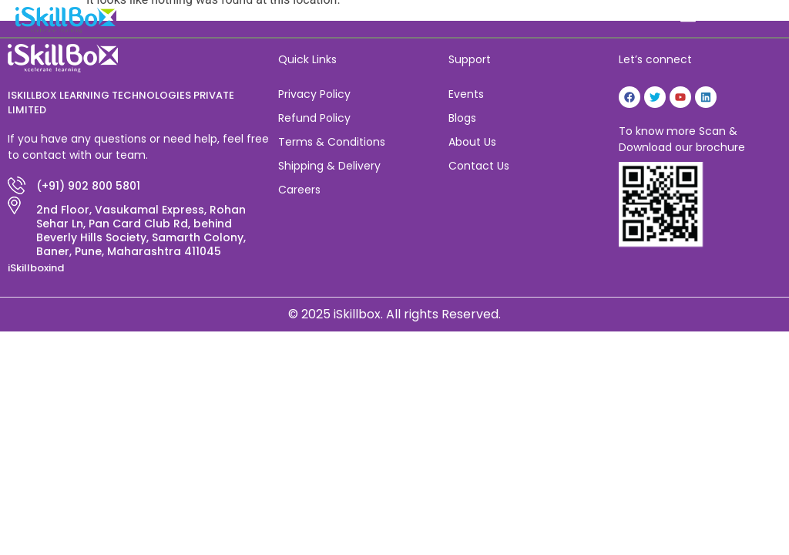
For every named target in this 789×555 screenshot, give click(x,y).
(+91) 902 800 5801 (88, 185)
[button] (688, 16)
